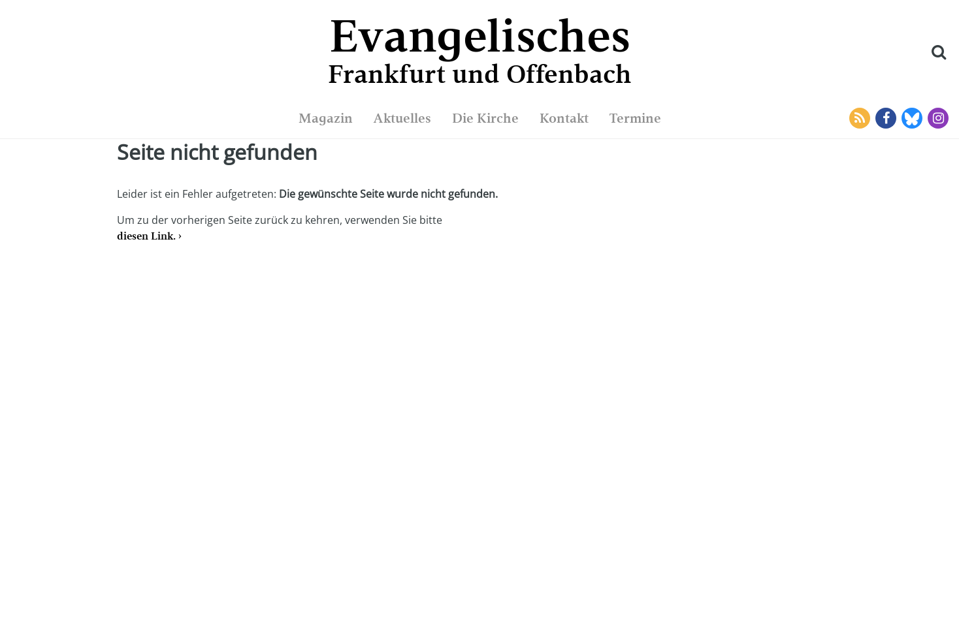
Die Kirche (485, 118)
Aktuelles (402, 118)
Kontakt (564, 118)
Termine (635, 118)
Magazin (326, 118)
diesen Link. (146, 236)
